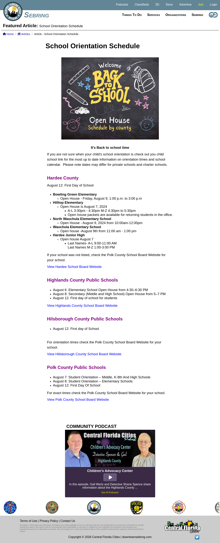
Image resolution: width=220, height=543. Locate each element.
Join (200, 4)
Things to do (131, 15)
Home (8, 34)
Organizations (176, 15)
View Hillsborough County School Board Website (84, 354)
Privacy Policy (49, 520)
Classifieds (142, 4)
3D (157, 4)
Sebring (36, 15)
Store (169, 4)
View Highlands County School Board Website (82, 305)
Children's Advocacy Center (110, 471)
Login (213, 4)
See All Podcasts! (110, 492)
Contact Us (67, 520)
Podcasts (122, 4)
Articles (24, 34)
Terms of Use (28, 520)
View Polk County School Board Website (78, 399)
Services (153, 15)
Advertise (185, 4)
